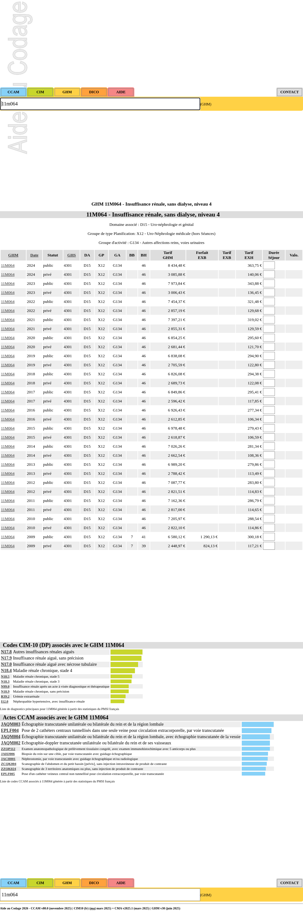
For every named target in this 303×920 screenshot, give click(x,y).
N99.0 (5, 686)
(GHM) (205, 104)
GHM (13, 255)
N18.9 (5, 691)
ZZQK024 (8, 769)
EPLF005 (8, 774)
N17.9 (6, 658)
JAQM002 (10, 743)
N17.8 (6, 652)
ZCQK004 (8, 764)
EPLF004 (10, 730)
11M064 (8, 265)
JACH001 (8, 759)
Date (34, 255)
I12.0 (4, 701)
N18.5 (5, 676)
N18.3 (5, 681)
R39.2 (5, 696)
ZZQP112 (8, 749)
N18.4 (6, 670)
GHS (71, 255)
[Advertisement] (151, 43)
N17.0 (6, 664)
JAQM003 (10, 724)
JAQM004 (10, 736)
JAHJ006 (8, 754)
